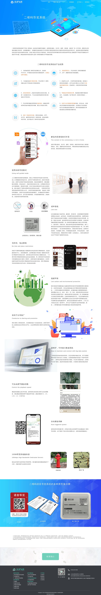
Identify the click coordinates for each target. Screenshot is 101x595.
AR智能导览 (16, 576)
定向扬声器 (30, 576)
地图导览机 (16, 586)
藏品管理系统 (33, 103)
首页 (49, 2)
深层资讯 (42, 578)
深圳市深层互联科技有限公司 (52, 592)
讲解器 (15, 581)
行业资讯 (42, 579)
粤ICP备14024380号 (50, 594)
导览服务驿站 (31, 579)
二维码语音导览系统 (18, 578)
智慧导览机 (16, 588)
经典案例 (71, 2)
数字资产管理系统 (32, 584)
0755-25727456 (74, 569)
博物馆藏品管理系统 (32, 583)
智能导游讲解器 (17, 584)
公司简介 (42, 574)
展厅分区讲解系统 (32, 574)
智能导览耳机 (17, 583)
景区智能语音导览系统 (19, 574)
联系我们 (87, 2)
